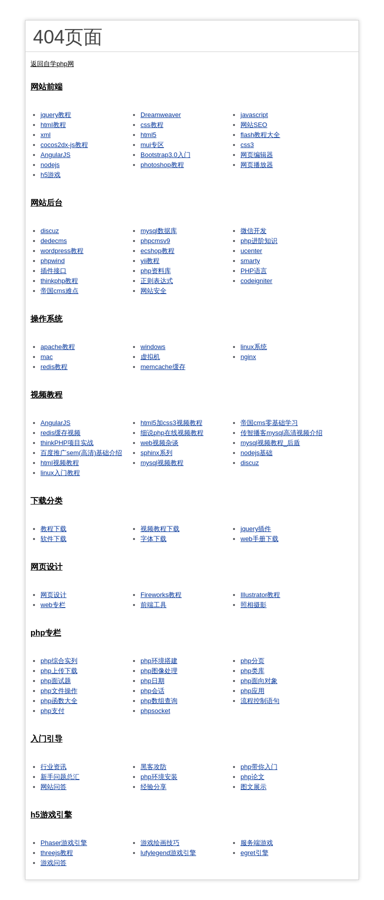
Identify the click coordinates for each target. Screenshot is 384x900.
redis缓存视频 (60, 432)
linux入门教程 (60, 472)
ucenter (251, 250)
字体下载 (153, 538)
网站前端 (46, 86)
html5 (148, 134)
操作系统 (46, 318)
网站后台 (46, 202)
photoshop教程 (162, 164)
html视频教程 (59, 462)
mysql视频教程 (162, 462)
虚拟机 (150, 356)
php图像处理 (159, 670)
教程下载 (53, 528)
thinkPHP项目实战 (67, 442)
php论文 (252, 776)
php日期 (152, 680)
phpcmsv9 (155, 240)
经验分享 (153, 786)
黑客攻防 (153, 766)
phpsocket (155, 710)
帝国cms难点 (59, 290)
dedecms (53, 240)
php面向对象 (259, 680)
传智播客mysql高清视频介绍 (281, 432)
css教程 (152, 124)
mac (46, 356)
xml (45, 134)
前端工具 (153, 604)
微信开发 (253, 230)
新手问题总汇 (60, 776)
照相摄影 (253, 604)
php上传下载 (59, 670)
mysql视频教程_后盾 (270, 442)
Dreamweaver (160, 114)
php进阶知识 (259, 240)
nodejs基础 (256, 452)
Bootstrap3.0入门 (165, 154)
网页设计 (46, 566)
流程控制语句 (260, 700)
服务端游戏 (256, 842)
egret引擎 (254, 852)
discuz (49, 230)
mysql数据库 (158, 230)
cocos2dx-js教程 (64, 144)
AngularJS (55, 154)
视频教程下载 (160, 528)
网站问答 (53, 786)
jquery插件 (255, 528)
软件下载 (53, 538)
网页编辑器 (256, 154)
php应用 (252, 690)
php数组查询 (159, 700)
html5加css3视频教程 (171, 422)
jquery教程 (55, 114)
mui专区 (152, 144)
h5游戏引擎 (51, 814)
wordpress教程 (62, 250)
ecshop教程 (157, 250)
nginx (248, 356)
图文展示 (253, 786)
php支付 (52, 710)
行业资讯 (53, 766)
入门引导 (46, 738)
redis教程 (54, 366)
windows (153, 346)
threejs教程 (56, 852)
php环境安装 (159, 776)
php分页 (252, 660)
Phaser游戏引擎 (63, 842)
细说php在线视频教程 (172, 432)
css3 (247, 144)
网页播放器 (256, 164)
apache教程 (57, 346)
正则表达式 (156, 280)
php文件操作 (59, 690)
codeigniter (256, 280)
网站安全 (153, 290)
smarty (250, 260)
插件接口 (53, 270)
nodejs (50, 164)
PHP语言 (253, 270)
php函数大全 (59, 700)
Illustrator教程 (260, 594)
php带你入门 (259, 766)
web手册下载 (259, 538)
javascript (254, 114)
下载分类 (46, 500)
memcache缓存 (163, 366)
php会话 (152, 690)
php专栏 (45, 632)
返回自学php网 (52, 64)
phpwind (52, 260)
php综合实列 (59, 660)
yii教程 (150, 260)
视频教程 (46, 394)
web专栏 (53, 604)
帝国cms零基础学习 (269, 422)
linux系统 (253, 346)
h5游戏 (50, 174)
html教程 (53, 124)
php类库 (252, 670)
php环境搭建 (159, 660)
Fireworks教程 (161, 594)
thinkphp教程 (59, 280)
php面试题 (55, 680)
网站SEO (253, 124)
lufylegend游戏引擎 (168, 852)
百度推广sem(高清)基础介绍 (81, 452)
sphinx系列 (156, 452)
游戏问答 (53, 862)
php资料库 (155, 270)
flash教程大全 (260, 134)
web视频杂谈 (159, 442)
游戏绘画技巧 (160, 842)
